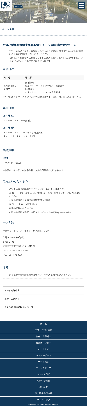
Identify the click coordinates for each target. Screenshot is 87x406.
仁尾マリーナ (6, 5)
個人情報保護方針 (43, 393)
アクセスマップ (43, 368)
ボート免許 (43, 361)
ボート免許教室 (12, 290)
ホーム (43, 324)
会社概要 (43, 387)
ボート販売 (43, 349)
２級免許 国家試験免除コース (18, 307)
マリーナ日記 (43, 374)
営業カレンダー (43, 342)
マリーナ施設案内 (43, 330)
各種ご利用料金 (43, 336)
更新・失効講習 (12, 299)
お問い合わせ (43, 380)
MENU (81, 5)
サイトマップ (18, 6)
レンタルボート (43, 355)
